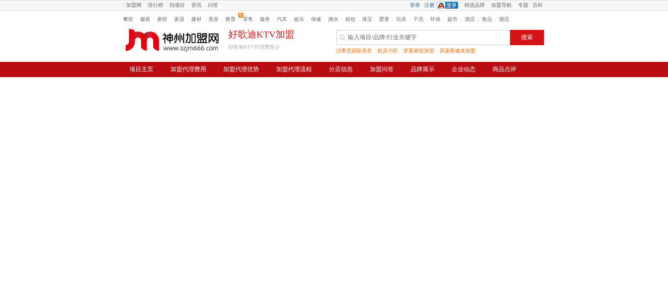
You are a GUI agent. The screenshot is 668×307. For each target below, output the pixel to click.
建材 (196, 19)
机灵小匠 (387, 51)
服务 (265, 19)
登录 (415, 5)
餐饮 (128, 19)
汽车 (282, 19)
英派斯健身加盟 (457, 51)
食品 (487, 19)
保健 (316, 19)
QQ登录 (449, 5)
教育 (230, 19)
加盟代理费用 (188, 69)
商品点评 (504, 69)
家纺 (162, 19)
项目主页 (141, 69)
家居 (179, 19)
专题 (523, 5)
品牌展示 (423, 69)
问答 (213, 5)
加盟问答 (382, 69)
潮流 (504, 19)
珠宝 (367, 19)
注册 (429, 5)
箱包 (350, 19)
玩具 (401, 19)
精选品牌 (474, 5)
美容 (213, 19)
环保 (435, 19)
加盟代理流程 (294, 69)
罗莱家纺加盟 (418, 51)
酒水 (333, 19)
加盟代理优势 (241, 69)
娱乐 (299, 19)
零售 (248, 19)
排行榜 (155, 5)
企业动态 (463, 69)
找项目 (177, 5)
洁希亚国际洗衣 (354, 51)
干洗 (418, 19)
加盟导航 (501, 5)
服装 (145, 19)
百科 (538, 5)
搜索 (527, 37)
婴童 (384, 19)
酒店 (470, 19)
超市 (452, 19)
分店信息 (341, 69)
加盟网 (133, 5)
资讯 (196, 5)
